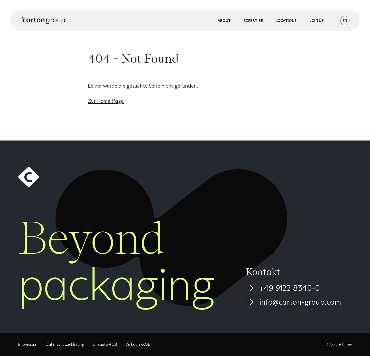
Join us (317, 20)
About (224, 20)
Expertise (253, 20)
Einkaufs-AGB (104, 344)
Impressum (27, 344)
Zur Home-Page (106, 101)
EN (345, 20)
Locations (286, 20)
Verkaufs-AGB (138, 344)
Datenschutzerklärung (64, 344)
